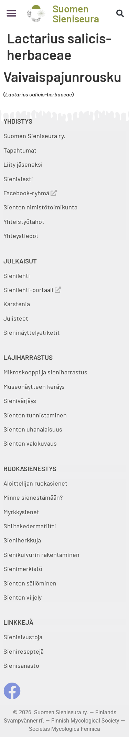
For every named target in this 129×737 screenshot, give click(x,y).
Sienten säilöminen (29, 583)
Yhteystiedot (21, 235)
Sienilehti (16, 275)
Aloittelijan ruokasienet (35, 483)
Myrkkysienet (21, 512)
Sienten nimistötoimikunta (40, 207)
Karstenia (16, 304)
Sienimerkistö (22, 568)
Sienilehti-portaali (32, 289)
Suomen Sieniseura (76, 13)
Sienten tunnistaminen (35, 415)
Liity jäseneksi (23, 164)
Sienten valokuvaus (30, 443)
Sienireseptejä (23, 651)
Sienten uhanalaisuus (32, 429)
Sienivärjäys (19, 400)
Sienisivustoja (22, 637)
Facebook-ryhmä (30, 193)
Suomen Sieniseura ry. (34, 135)
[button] (11, 13)
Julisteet (15, 318)
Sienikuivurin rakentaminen (41, 554)
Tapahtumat (19, 150)
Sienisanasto (21, 665)
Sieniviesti (18, 179)
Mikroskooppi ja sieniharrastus (45, 372)
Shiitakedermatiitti (29, 526)
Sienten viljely (22, 597)
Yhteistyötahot (23, 221)
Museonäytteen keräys (34, 386)
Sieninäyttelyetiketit (31, 332)
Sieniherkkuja (22, 540)
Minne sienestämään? (33, 497)
